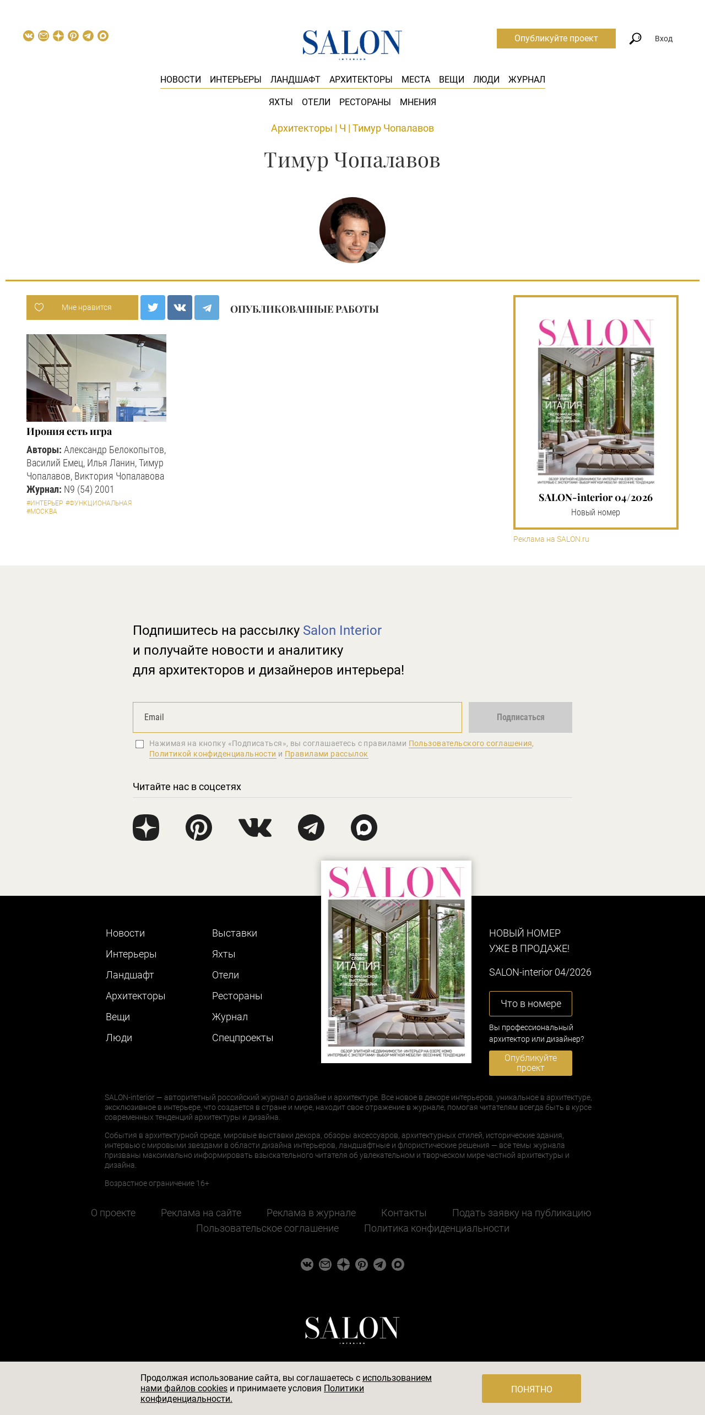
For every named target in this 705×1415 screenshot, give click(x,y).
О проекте (113, 1212)
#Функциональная (99, 503)
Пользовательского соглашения (471, 743)
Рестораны (365, 102)
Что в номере (531, 1003)
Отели (316, 102)
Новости (180, 79)
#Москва (41, 511)
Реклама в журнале (311, 1212)
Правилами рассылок (326, 753)
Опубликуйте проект (556, 38)
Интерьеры (236, 79)
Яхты (281, 102)
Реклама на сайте (201, 1212)
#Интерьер (44, 503)
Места (416, 79)
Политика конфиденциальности (436, 1228)
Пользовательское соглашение (267, 1228)
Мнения (418, 102)
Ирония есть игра (69, 431)
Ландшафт (295, 79)
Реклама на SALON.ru (551, 539)
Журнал (526, 79)
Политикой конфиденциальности (212, 753)
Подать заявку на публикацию (522, 1212)
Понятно (531, 1389)
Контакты (404, 1212)
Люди (486, 79)
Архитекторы (361, 79)
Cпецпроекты (243, 1037)
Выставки (234, 933)
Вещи (451, 79)
